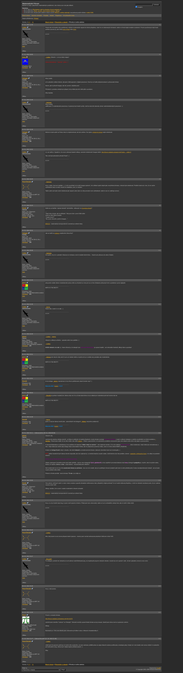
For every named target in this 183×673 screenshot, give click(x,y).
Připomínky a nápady (61, 22)
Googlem (139, 7)
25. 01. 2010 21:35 (27, 304)
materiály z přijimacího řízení (138, 453)
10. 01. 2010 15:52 (27, 149)
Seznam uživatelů (37, 15)
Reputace (25, 67)
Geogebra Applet (87, 208)
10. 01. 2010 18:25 (27, 179)
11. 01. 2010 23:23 (27, 205)
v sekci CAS (89, 12)
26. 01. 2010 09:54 (27, 392)
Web (23, 46)
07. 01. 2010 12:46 (27, 24)
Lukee (24, 27)
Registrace (58, 15)
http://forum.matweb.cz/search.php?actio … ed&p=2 (116, 152)
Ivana (24, 57)
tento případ (66, 29)
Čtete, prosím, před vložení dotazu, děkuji (46, 11)
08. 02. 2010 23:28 (27, 586)
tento (74, 29)
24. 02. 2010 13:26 (27, 612)
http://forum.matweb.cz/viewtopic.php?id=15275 (59, 618)
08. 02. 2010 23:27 (27, 556)
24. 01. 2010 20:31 (27, 230)
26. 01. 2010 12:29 (27, 417)
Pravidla (46, 15)
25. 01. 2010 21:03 (27, 280)
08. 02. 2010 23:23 (27, 530)
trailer (56, 386)
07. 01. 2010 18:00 (27, 54)
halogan (25, 78)
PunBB (159, 668)
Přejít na (44, 669)
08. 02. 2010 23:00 (27, 480)
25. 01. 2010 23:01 (27, 378)
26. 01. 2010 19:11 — (38, 433)
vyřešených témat (97, 132)
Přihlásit (36, 18)
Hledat (52, 15)
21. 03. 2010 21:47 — (39, 638)
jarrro (24, 283)
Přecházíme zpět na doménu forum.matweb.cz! (47, 9)
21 (32, 22)
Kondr (24, 208)
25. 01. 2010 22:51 (27, 354)
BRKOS (47, 223)
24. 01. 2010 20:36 (27, 250)
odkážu (80, 441)
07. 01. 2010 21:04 (27, 99)
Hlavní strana (26, 15)
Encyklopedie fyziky (68, 15)
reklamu (57, 233)
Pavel (24, 615)
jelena (24, 336)
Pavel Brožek (26, 182)
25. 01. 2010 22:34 (27, 334)
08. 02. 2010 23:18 (27, 500)
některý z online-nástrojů (62, 12)
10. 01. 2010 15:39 (27, 129)
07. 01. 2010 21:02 (27, 75)
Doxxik (24, 381)
